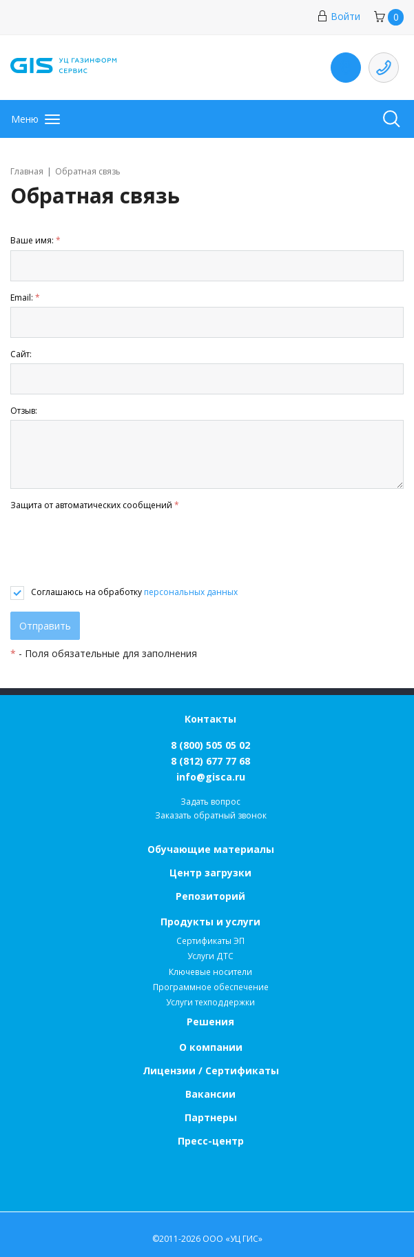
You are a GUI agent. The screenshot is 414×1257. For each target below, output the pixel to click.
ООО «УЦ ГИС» (232, 1239)
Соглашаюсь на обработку (134, 592)
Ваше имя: (35, 240)
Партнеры (211, 1117)
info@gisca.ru (210, 776)
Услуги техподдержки (210, 1002)
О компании (210, 1047)
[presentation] (115, 549)
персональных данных (191, 592)
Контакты (210, 718)
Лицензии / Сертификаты (211, 1070)
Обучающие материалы (210, 849)
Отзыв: (23, 410)
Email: (25, 297)
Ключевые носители (210, 972)
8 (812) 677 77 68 (210, 760)
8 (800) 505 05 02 (210, 745)
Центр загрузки (210, 872)
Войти (338, 16)
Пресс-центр (211, 1140)
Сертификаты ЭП (210, 941)
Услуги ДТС (210, 956)
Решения (210, 1021)
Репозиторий (210, 896)
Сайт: (21, 354)
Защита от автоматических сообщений (94, 505)
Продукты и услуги (210, 921)
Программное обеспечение (211, 987)
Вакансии (210, 1093)
